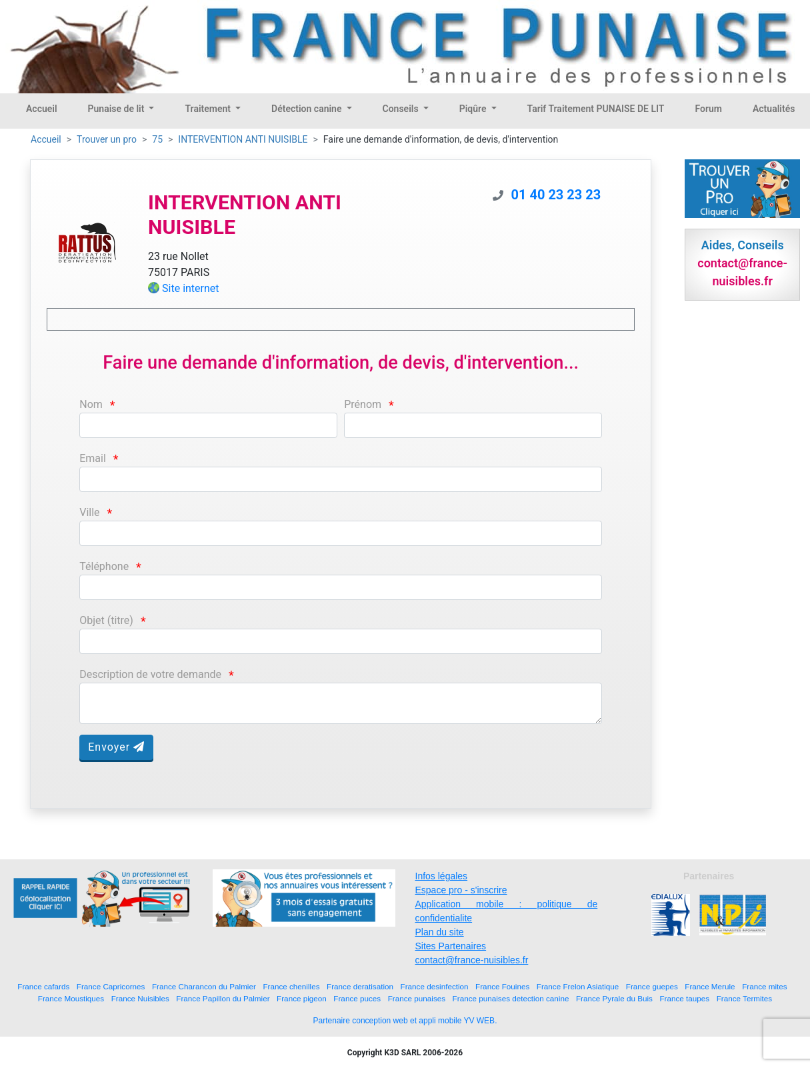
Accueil (41, 108)
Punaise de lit (117, 108)
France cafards (43, 986)
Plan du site (439, 932)
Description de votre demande (150, 674)
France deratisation (360, 986)
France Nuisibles (140, 998)
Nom (91, 404)
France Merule (710, 986)
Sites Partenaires (451, 946)
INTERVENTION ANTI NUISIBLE (242, 139)
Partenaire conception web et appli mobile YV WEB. (405, 1020)
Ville (89, 512)
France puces (357, 998)
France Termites (745, 998)
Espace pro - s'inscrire (461, 890)
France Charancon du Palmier (204, 986)
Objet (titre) (106, 620)
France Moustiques (71, 998)
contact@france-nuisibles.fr (472, 960)
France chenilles (291, 986)
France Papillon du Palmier (222, 998)
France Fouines (502, 986)
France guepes (652, 986)
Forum (708, 108)
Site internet (190, 288)
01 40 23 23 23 (556, 195)
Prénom (362, 404)
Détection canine (307, 108)
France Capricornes (111, 986)
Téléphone (104, 566)
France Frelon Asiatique (578, 986)
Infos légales (441, 876)
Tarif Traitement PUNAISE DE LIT (596, 108)
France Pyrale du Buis (614, 998)
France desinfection (435, 986)
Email (92, 458)
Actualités (774, 108)
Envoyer (116, 747)
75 (157, 139)
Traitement (209, 108)
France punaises (416, 998)
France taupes (684, 998)
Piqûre (474, 108)
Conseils (402, 108)
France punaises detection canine (511, 998)
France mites (764, 986)
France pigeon (302, 998)
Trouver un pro (107, 139)
